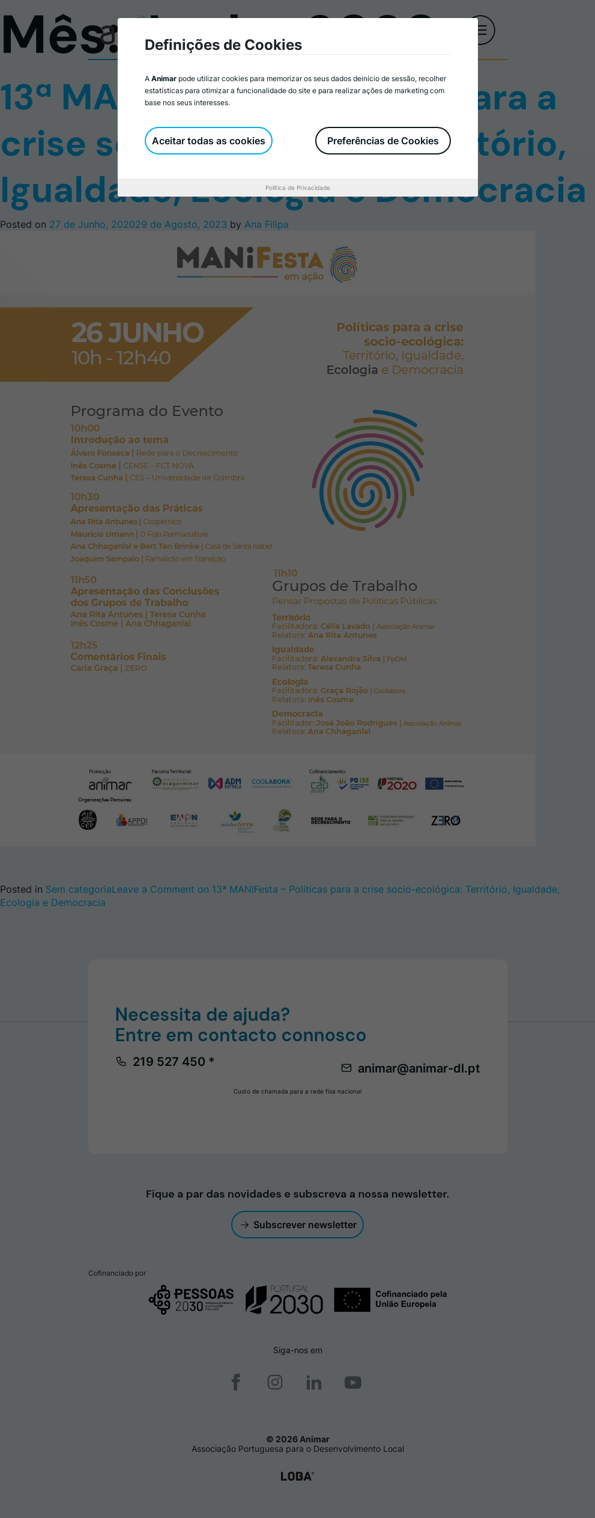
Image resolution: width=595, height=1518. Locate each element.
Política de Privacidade (297, 187)
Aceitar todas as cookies (208, 141)
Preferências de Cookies (383, 141)
